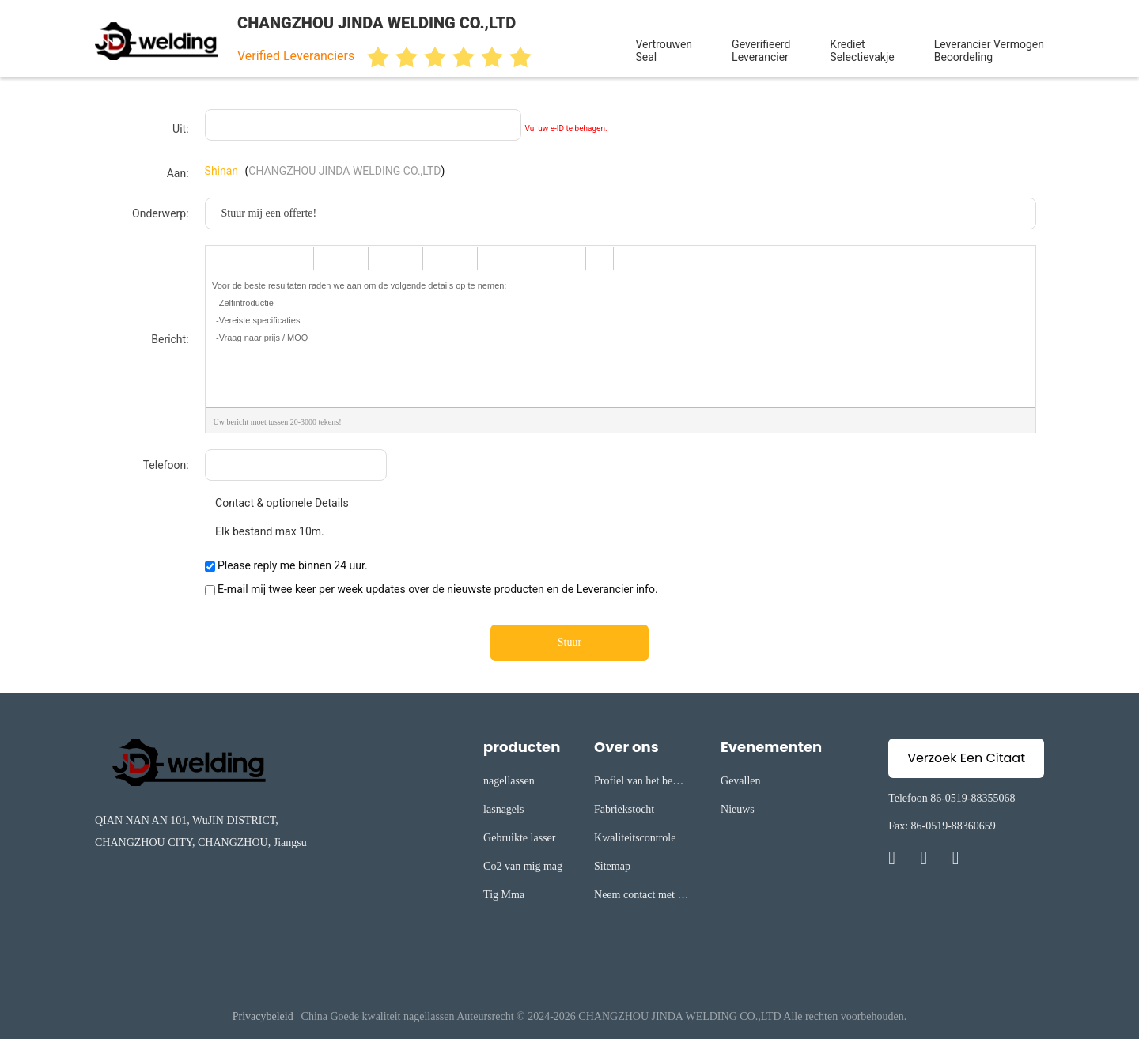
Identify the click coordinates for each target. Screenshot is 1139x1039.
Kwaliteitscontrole (634, 838)
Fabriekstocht (624, 809)
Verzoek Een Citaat (966, 758)
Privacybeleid (263, 1016)
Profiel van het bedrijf (641, 783)
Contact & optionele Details (277, 503)
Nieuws (738, 809)
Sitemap (612, 866)
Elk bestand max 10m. (264, 531)
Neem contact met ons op (641, 897)
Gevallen (741, 781)
